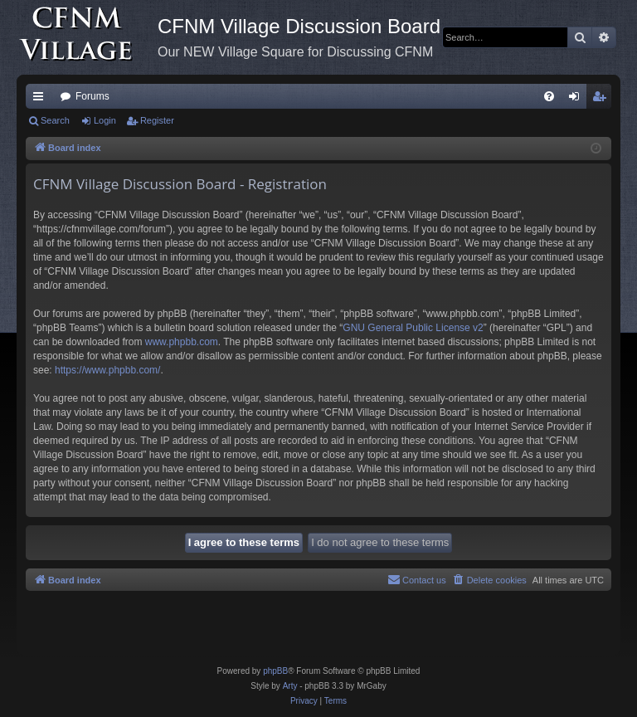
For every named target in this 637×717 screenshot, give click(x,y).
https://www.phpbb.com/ (107, 370)
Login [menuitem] (577, 99)
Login (105, 120)
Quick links (41, 99)
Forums (92, 96)
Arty (290, 685)
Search (55, 120)
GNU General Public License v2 (413, 328)
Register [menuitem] (602, 99)
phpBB (275, 671)
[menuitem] (549, 96)
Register (157, 120)
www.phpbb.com (181, 342)
